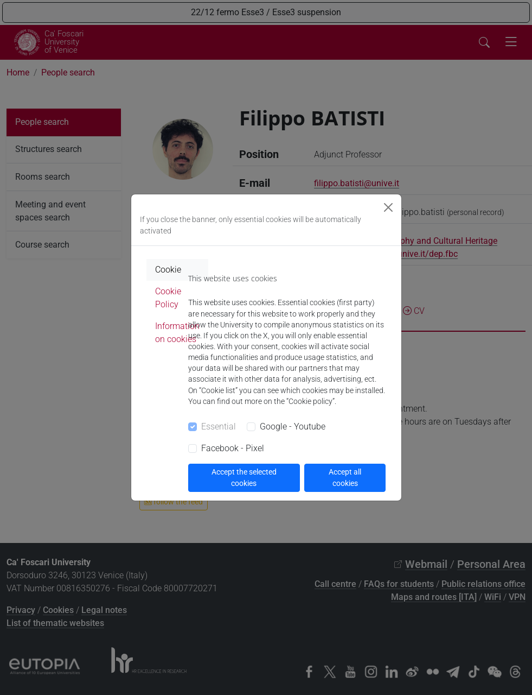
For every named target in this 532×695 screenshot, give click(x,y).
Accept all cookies (345, 477)
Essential (218, 426)
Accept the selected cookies (244, 477)
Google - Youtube (292, 426)
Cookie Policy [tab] (168, 297)
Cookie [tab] (168, 269)
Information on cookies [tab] (177, 332)
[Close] (388, 207)
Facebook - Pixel (232, 448)
